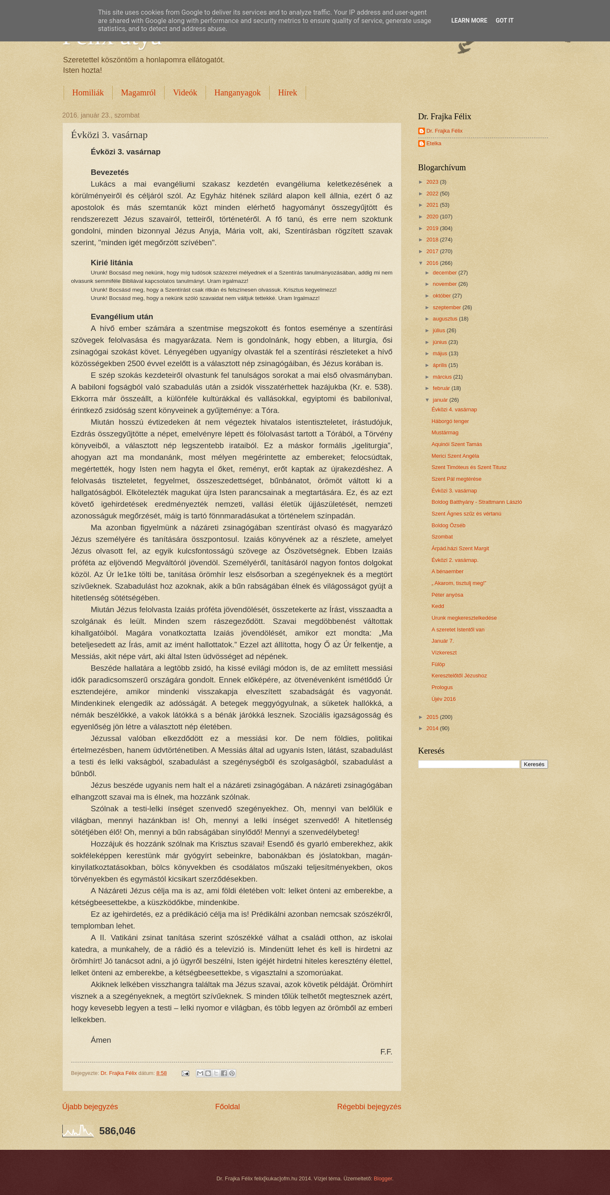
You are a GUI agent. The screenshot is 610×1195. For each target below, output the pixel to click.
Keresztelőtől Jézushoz (459, 675)
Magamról (138, 92)
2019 (433, 228)
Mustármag (445, 432)
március (443, 377)
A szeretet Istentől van (458, 629)
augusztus (446, 318)
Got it (505, 20)
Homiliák (88, 92)
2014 (433, 728)
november (445, 284)
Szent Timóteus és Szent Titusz (469, 467)
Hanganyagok (237, 92)
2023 (433, 182)
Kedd (438, 606)
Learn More (469, 20)
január (441, 400)
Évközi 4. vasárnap (454, 409)
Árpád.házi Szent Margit (460, 548)
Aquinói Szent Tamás (457, 444)
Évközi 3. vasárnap (454, 490)
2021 (433, 205)
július (440, 330)
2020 (433, 216)
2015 (433, 717)
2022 (433, 193)
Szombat (442, 536)
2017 (433, 251)
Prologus (442, 687)
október (443, 295)
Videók (185, 92)
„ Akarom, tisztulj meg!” (459, 583)
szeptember (448, 307)
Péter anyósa (447, 595)
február (442, 388)
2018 (433, 239)
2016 (433, 263)
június (440, 342)
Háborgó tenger (450, 421)
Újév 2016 (444, 699)
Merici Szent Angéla (455, 456)
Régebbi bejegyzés (369, 1107)
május (441, 353)
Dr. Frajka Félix (445, 131)
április (440, 365)
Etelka (434, 143)
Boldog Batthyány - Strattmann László (477, 502)
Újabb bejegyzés (90, 1107)
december (445, 272)
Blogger (383, 1178)
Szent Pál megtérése (457, 479)
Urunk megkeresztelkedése (464, 618)
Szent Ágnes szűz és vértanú (467, 513)
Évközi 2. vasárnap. (455, 560)
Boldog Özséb (449, 525)
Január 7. (443, 641)
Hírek (287, 92)
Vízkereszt (444, 652)
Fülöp (438, 664)
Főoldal (227, 1107)
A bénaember (448, 571)
